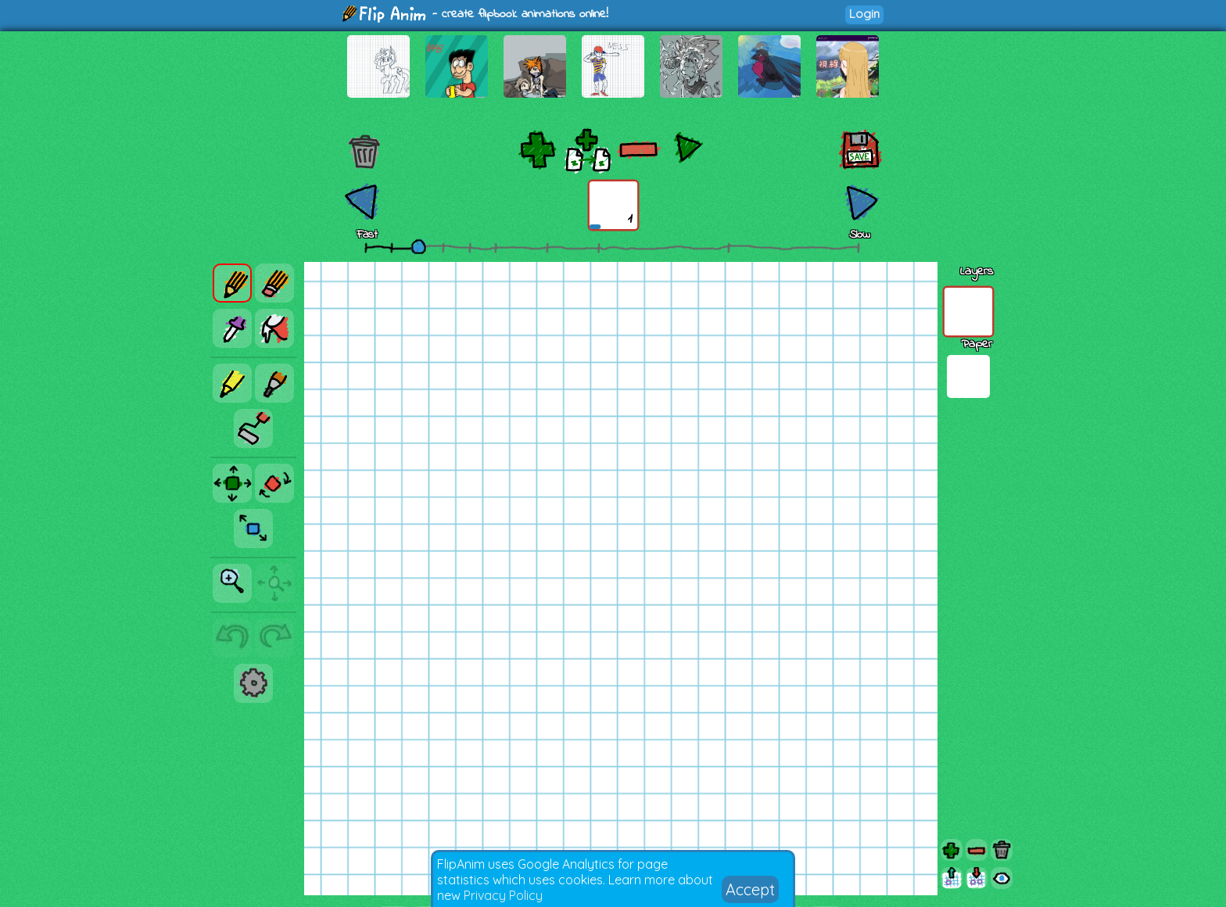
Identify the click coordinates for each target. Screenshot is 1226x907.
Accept (750, 889)
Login (864, 13)
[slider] (418, 246)
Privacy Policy (503, 895)
